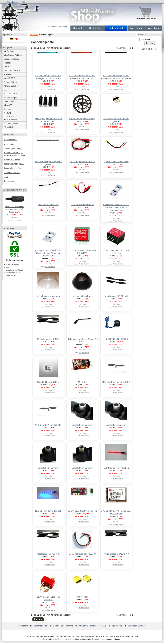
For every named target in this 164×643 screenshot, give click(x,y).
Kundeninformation (12, 160)
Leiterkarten (9, 101)
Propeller (7, 74)
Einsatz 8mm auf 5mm (116, 425)
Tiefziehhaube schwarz (82, 296)
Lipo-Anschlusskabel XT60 (116, 161)
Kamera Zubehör (11, 86)
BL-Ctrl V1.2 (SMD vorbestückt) (82, 511)
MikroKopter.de (13, 2)
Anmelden (63, 27)
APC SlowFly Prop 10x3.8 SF (48, 425)
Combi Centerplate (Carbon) (82, 118)
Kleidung (7, 113)
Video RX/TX (9, 78)
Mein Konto (136, 28)
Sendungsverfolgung (13, 148)
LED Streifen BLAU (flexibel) (48, 511)
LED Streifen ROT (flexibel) (116, 468)
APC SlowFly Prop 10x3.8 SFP (116, 382)
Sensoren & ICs (10, 94)
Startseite (78, 28)
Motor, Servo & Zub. (12, 70)
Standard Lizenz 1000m (48, 382)
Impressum (9, 181)
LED (5, 90)
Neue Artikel (95, 28)
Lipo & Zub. (8, 67)
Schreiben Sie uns (12, 172)
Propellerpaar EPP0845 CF (48, 554)
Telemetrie (8, 63)
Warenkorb (153, 28)
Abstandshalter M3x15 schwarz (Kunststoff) (15, 207)
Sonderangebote (116, 28)
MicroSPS (8, 105)
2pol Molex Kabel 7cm (48, 204)
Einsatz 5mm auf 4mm (48, 468)
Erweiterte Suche (149, 49)
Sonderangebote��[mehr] (15, 190)
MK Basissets (9, 51)
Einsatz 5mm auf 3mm (82, 468)
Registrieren (52, 27)
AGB (6, 177)
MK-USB (82, 382)
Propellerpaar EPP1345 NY (116, 554)
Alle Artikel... (9, 127)
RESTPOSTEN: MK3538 (116, 339)
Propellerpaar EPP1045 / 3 (116, 296)
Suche (141, 35)
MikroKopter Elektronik (13, 55)
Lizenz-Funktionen (11, 59)
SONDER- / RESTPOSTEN (10, 118)
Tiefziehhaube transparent (48, 296)
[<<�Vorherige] (121, 48)
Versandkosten (10, 140)
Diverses (7, 109)
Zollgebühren (10, 144)
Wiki (24, 2)
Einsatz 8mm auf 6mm (82, 425)
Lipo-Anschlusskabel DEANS (82, 554)
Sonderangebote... (12, 123)
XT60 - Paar (82, 597)
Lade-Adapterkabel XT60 (82, 204)
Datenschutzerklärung (13, 168)
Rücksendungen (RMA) (14, 164)
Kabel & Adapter (11, 97)
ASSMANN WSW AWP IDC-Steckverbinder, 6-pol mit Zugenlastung (116, 207)
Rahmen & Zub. (10, 82)
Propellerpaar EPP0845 (48, 339)
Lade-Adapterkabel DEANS (82, 161)
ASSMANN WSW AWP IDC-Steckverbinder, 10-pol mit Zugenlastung (48, 253)
